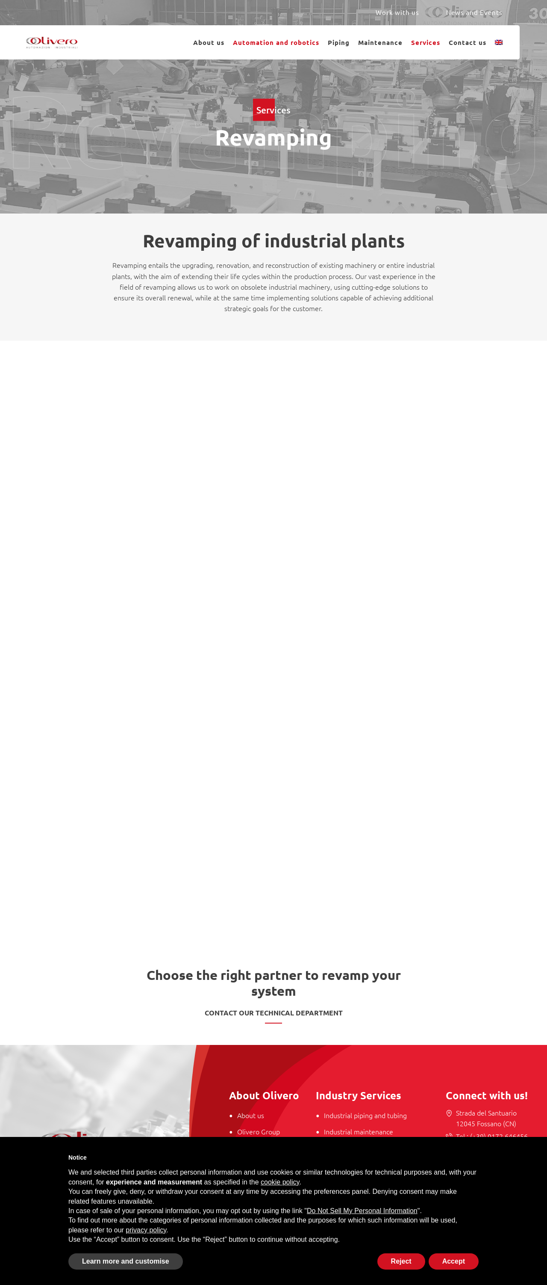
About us (208, 42)
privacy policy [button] (146, 1230)
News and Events (474, 12)
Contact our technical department (274, 1012)
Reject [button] (401, 1261)
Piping (339, 42)
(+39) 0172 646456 (498, 1136)
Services (425, 42)
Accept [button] (453, 1261)
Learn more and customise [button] (125, 1261)
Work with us (397, 12)
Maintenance (380, 42)
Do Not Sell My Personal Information (362, 1210)
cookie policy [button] (280, 1182)
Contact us (467, 42)
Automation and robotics (276, 42)
